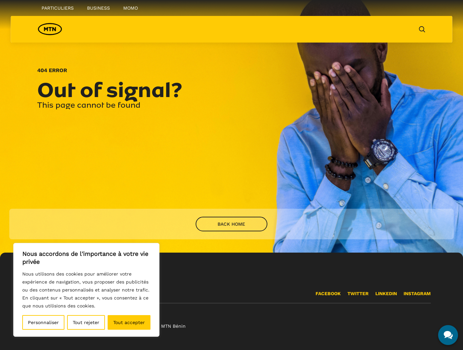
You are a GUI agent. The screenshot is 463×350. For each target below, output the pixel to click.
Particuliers (58, 8)
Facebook (328, 293)
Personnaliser (43, 322)
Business (98, 8)
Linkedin (386, 293)
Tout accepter (129, 322)
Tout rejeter (86, 322)
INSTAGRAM (417, 293)
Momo (130, 8)
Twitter (358, 293)
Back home (231, 224)
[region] (86, 290)
